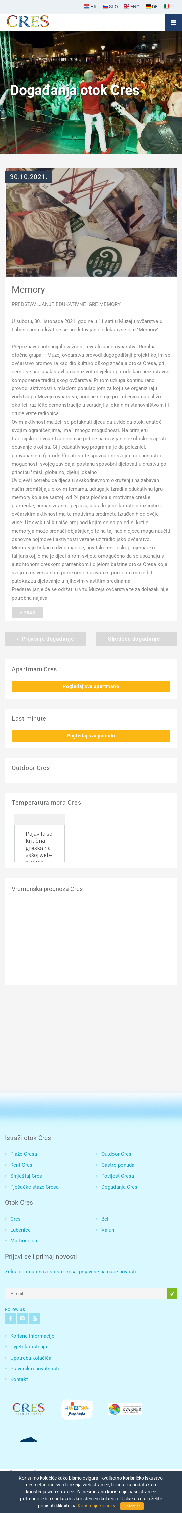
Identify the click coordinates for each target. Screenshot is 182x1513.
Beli (105, 1219)
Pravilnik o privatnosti (34, 1369)
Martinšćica (23, 1241)
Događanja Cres (119, 1187)
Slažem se (132, 1506)
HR (90, 6)
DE (152, 6)
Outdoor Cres (116, 1154)
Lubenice (20, 1230)
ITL (170, 6)
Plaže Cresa (23, 1154)
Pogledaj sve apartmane (91, 686)
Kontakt (19, 1379)
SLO (110, 6)
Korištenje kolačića (98, 1505)
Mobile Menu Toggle (173, 22)
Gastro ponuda (117, 1165)
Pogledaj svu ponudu (91, 736)
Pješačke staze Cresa (34, 1187)
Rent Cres (21, 1165)
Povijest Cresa (117, 1176)
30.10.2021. (28, 177)
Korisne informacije (32, 1336)
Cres (15, 1219)
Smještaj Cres (26, 1176)
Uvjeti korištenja (28, 1347)
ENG (132, 6)
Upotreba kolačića (30, 1358)
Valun (107, 1230)
